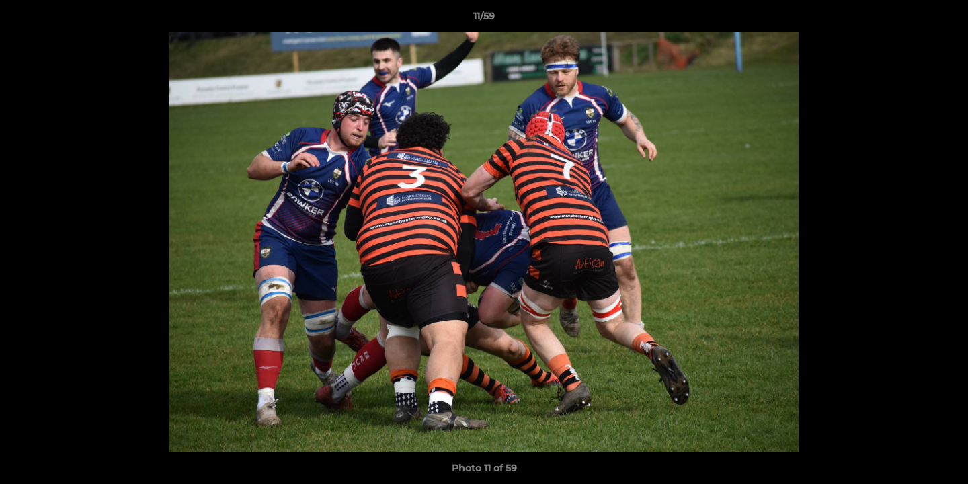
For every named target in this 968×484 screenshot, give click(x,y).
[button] (944, 19)
